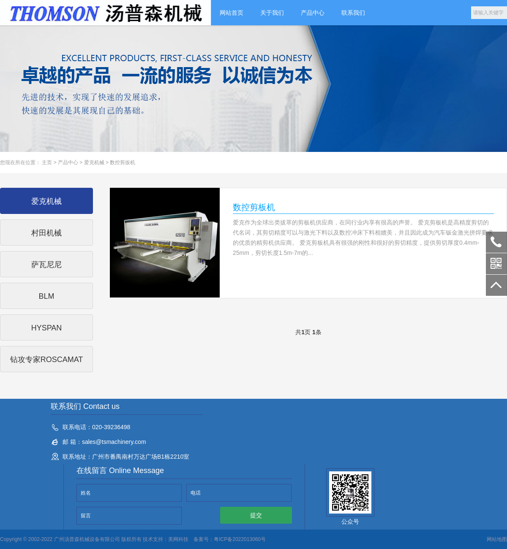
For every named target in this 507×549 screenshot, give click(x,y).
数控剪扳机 (122, 162)
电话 (196, 493)
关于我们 (272, 12)
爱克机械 (94, 162)
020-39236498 (496, 242)
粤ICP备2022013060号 (240, 539)
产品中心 (312, 12)
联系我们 (353, 12)
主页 (47, 162)
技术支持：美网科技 (165, 539)
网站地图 (497, 539)
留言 (86, 516)
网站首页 (231, 12)
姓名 (86, 493)
